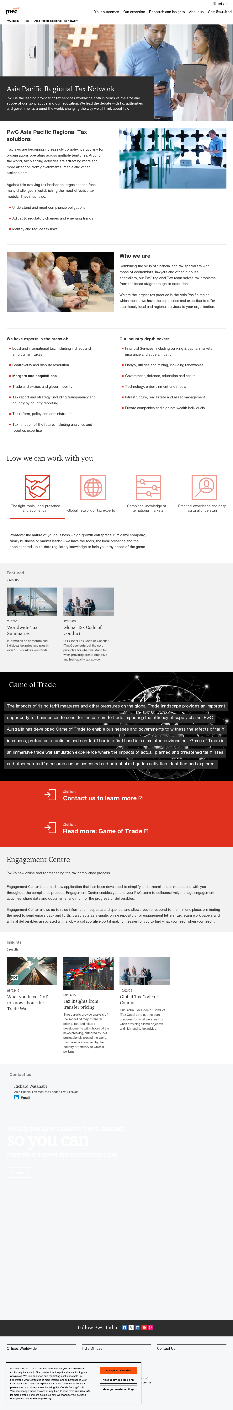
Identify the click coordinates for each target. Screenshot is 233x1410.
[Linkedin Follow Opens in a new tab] (16, 1097)
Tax (26, 20)
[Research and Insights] (122, 13)
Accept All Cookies (118, 1370)
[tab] (37, 507)
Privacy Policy (42, 1398)
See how (20, 1172)
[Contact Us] (191, 1348)
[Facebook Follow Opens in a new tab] (124, 1328)
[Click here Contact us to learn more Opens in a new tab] (116, 797)
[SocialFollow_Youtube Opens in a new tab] (144, 1328)
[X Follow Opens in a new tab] (131, 1328)
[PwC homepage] (13, 9)
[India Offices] (116, 1348)
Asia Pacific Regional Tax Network (56, 20)
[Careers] (169, 13)
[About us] (151, 13)
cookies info (82, 1390)
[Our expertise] (89, 13)
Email (25, 1098)
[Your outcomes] (61, 13)
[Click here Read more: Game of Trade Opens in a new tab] (116, 830)
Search (221, 11)
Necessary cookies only (118, 1379)
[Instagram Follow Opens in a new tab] (150, 1328)
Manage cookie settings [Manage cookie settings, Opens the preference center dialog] (119, 1389)
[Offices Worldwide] (41, 1348)
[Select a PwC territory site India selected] (220, 4)
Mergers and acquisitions (34, 376)
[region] (73, 1383)
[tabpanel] (119, 537)
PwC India (12, 20)
